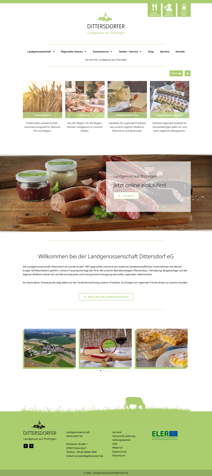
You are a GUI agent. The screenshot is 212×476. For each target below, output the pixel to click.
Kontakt (180, 51)
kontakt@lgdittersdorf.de (88, 456)
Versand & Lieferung (123, 436)
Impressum (118, 455)
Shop (151, 51)
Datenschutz (119, 451)
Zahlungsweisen (121, 440)
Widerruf (117, 447)
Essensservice (103, 51)
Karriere (164, 51)
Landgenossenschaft (41, 51)
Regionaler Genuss (74, 51)
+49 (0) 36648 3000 (86, 452)
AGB (114, 443)
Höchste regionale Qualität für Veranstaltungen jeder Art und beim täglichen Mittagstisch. (169, 127)
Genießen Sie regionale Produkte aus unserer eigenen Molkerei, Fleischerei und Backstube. (127, 127)
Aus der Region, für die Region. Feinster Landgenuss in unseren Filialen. (85, 127)
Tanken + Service (130, 51)
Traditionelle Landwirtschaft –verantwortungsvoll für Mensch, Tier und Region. (42, 127)
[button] (25, 375)
